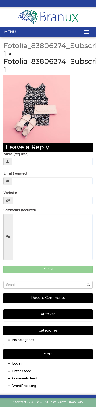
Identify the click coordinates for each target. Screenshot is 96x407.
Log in (17, 363)
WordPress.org (24, 385)
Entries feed (21, 371)
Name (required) (16, 154)
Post (48, 269)
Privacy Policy (75, 402)
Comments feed (24, 378)
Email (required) (15, 173)
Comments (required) (19, 210)
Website (10, 192)
